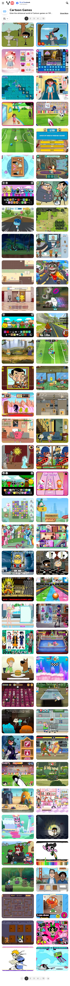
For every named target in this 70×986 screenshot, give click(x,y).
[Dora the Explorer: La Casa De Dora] (18, 114)
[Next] (48, 978)
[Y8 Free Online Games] (10, 3)
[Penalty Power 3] (18, 774)
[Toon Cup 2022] (52, 351)
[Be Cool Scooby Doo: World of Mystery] (18, 668)
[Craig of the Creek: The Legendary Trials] (52, 219)
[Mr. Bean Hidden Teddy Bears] (52, 193)
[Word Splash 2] (52, 61)
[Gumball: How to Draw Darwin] (52, 906)
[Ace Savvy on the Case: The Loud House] (52, 563)
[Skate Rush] (18, 219)
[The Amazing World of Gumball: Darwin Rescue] (18, 299)
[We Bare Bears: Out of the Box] (52, 404)
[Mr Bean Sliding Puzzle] (18, 378)
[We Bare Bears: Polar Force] (52, 299)
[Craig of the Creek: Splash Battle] (52, 774)
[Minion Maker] (18, 563)
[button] (64, 13)
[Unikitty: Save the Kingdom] (18, 88)
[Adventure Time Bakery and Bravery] (18, 880)
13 (43, 18)
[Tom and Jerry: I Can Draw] (52, 35)
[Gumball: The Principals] (18, 721)
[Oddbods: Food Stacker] (52, 510)
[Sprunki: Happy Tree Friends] (18, 193)
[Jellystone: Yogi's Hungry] (18, 906)
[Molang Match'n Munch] (18, 510)
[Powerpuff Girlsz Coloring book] (52, 853)
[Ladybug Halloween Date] (18, 748)
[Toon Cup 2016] (18, 140)
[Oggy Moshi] (52, 536)
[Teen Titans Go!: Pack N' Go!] (18, 167)
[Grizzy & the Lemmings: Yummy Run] (52, 325)
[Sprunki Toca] (18, 325)
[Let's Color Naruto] (18, 959)
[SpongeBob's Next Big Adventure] (18, 800)
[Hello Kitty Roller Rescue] (52, 484)
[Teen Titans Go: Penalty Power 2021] (52, 114)
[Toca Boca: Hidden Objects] (52, 246)
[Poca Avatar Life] (52, 800)
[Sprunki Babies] (18, 484)
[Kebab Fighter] (52, 748)
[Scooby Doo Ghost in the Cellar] (18, 457)
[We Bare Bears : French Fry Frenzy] (52, 880)
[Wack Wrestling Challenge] (52, 642)
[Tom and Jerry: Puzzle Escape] (18, 932)
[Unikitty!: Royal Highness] (18, 827)
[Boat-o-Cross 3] (52, 668)
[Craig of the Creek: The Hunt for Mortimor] (52, 167)
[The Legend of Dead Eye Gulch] (52, 378)
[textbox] (5, 18)
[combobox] (6, 18)
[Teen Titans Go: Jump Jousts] (52, 959)
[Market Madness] (52, 721)
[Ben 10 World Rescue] (18, 246)
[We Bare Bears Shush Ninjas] (18, 695)
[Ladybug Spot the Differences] (52, 457)
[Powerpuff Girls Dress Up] (52, 932)
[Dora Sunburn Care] (52, 88)
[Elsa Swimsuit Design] (18, 616)
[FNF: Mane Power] (18, 536)
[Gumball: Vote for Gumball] (18, 272)
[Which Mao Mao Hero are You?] (52, 140)
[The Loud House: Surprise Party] (18, 35)
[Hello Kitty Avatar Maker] (18, 61)
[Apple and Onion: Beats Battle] (18, 431)
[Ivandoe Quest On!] (18, 351)
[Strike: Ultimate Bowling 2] (52, 589)
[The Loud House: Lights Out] (52, 827)
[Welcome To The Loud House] (52, 431)
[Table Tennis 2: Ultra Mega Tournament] (52, 695)
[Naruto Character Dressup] (18, 642)
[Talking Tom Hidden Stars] (52, 272)
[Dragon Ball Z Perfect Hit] (18, 589)
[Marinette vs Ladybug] (52, 616)
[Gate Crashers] (18, 404)
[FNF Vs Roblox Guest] (18, 853)
